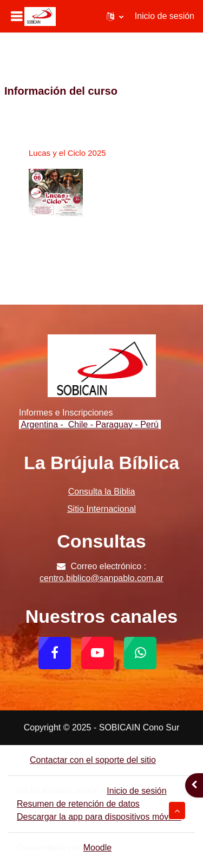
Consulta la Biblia (101, 491)
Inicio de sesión (164, 16)
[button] (115, 16)
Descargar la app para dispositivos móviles (99, 816)
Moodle (97, 847)
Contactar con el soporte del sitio (86, 760)
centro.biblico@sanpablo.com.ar (101, 578)
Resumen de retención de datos (78, 803)
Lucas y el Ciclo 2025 (67, 152)
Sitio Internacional (101, 508)
